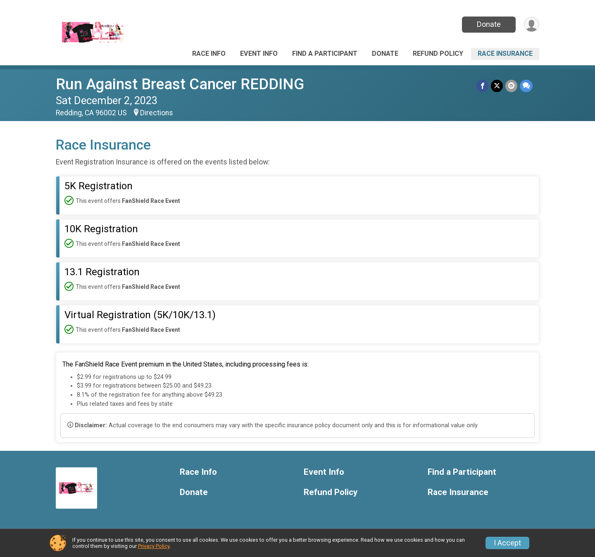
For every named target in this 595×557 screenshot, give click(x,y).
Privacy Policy (153, 546)
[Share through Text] (526, 86)
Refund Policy (438, 53)
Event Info (259, 53)
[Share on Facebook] (482, 86)
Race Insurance (505, 53)
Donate (489, 24)
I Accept (507, 543)
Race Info (209, 53)
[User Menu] (531, 24)
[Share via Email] (511, 86)
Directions (156, 113)
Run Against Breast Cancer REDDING (180, 84)
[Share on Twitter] (497, 86)
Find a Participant (324, 53)
